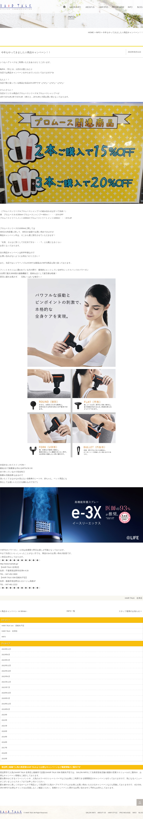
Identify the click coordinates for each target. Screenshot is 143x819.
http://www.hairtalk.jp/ (9, 564)
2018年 (4, 742)
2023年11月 (6, 649)
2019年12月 (6, 704)
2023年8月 (6, 654)
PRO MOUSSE (124, 813)
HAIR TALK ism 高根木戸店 (13, 626)
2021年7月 (6, 687)
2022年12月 (6, 665)
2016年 (4, 753)
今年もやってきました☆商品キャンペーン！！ (123, 32)
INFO (98, 32)
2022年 (4, 720)
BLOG (140, 813)
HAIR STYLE (112, 813)
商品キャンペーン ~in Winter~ (14, 611)
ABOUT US (102, 813)
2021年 (4, 726)
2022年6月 (6, 676)
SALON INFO (91, 813)
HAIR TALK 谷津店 (133, 598)
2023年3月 (6, 660)
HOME (91, 32)
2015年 (4, 758)
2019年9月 (6, 709)
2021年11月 (6, 682)
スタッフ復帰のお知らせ (129, 611)
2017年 (4, 748)
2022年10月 (6, 671)
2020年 (4, 731)
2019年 (4, 737)
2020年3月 (6, 698)
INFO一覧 (71, 611)
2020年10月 (6, 693)
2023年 (4, 715)
